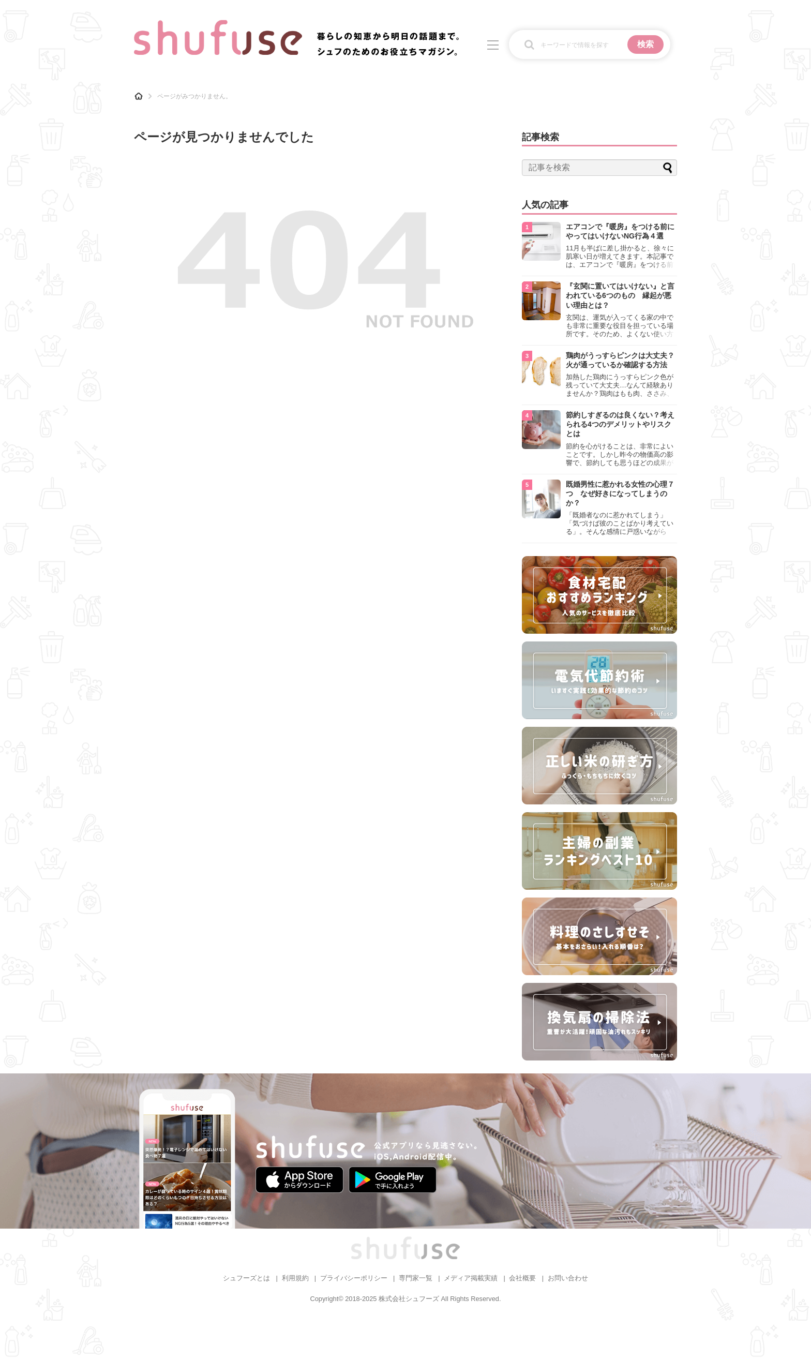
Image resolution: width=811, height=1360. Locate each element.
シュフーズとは (246, 1278)
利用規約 (295, 1278)
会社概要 (522, 1278)
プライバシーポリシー (353, 1278)
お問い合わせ (568, 1278)
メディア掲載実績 (471, 1278)
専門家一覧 (415, 1278)
